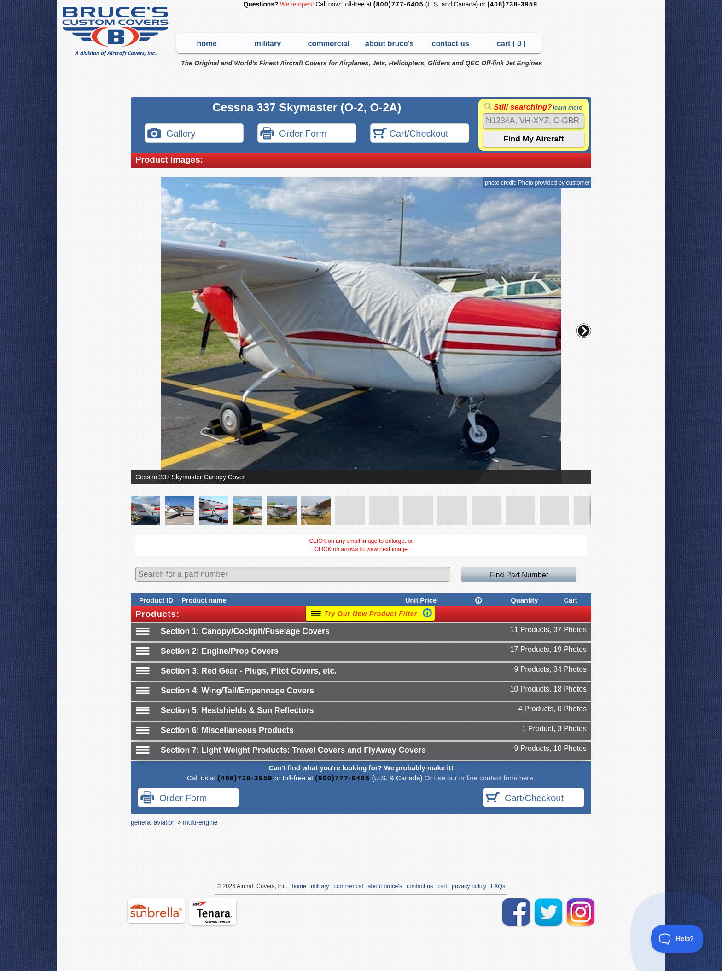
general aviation (153, 822)
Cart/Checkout (410, 134)
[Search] (533, 120)
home (206, 43)
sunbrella (156, 910)
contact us (450, 43)
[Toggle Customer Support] (677, 939)
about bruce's (389, 43)
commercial (328, 43)
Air (240, 886)
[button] (583, 330)
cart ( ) (511, 43)
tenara (212, 911)
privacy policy (469, 886)
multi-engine (200, 822)
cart (442, 886)
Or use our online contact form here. (479, 778)
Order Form (293, 134)
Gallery (171, 134)
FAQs (498, 886)
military (267, 43)
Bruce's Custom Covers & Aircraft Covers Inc (117, 31)
